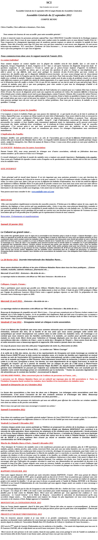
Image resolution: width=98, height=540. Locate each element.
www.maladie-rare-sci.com (43, 191)
